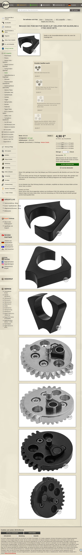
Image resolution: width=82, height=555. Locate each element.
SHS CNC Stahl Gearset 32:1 (42, 75)
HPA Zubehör (6, 153)
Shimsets (6, 81)
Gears (69, 21)
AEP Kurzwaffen (7, 131)
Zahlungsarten (7, 300)
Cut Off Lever (8, 124)
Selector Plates (8, 92)
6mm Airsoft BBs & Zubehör (8, 20)
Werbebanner (7, 313)
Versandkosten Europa (7, 294)
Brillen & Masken (7, 174)
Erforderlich (7, 536)
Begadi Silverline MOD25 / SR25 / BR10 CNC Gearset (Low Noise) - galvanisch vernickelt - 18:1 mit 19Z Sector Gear (45, 125)
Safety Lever (7, 118)
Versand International (7, 297)
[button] (72, 7)
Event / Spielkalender (12, 208)
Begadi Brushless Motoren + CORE (8, 323)
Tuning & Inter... (49, 21)
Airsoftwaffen (6, 25)
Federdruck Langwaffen (9, 134)
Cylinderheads (8, 97)
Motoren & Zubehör (9, 129)
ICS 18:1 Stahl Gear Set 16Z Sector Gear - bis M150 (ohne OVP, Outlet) (47, 90)
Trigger (6, 101)
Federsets (7, 109)
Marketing (22, 536)
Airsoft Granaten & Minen (7, 33)
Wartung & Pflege (7, 149)
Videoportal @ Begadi (8, 269)
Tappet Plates (8, 111)
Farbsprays (6, 178)
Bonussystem (7, 302)
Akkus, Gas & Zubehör (8, 42)
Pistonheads (7, 58)
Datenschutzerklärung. (10, 553)
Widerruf (8, 281)
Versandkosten (67, 141)
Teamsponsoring (8, 312)
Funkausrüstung (7, 187)
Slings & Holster (7, 161)
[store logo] (6, 7)
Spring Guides (8, 104)
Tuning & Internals (7, 50)
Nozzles (6, 106)
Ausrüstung (6, 170)
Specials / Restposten (8, 191)
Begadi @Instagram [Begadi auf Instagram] (9, 266)
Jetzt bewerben (9, 251)
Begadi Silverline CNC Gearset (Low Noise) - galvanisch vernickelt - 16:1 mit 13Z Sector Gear (48, 107)
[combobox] (44, 12)
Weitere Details (45, 144)
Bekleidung (6, 166)
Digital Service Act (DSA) (8, 328)
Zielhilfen (5, 157)
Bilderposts (7, 213)
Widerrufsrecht (7, 306)
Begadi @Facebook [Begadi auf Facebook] (9, 264)
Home (40, 21)
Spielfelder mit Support (8, 229)
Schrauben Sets (8, 94)
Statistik (36, 536)
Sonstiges (5, 182)
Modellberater (6, 29)
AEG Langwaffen (60, 21)
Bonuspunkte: (59, 157)
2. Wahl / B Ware (7, 195)
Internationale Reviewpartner (9, 248)
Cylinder (6, 99)
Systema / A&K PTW (8, 141)
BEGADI (25, 138)
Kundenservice (7, 310)
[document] (41, 541)
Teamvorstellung (11, 205)
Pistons (6, 60)
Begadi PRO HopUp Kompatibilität (9, 320)
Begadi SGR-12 (7, 143)
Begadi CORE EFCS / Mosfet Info (9, 316)
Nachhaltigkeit (7, 326)
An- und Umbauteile (8, 46)
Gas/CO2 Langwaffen (8, 139)
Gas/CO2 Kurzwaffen (8, 136)
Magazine (5, 38)
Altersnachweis (7, 304)
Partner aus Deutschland (8, 243)
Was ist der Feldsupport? (8, 225)
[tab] (50, 138)
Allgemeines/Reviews (12, 210)
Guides (6, 308)
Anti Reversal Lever (9, 126)
